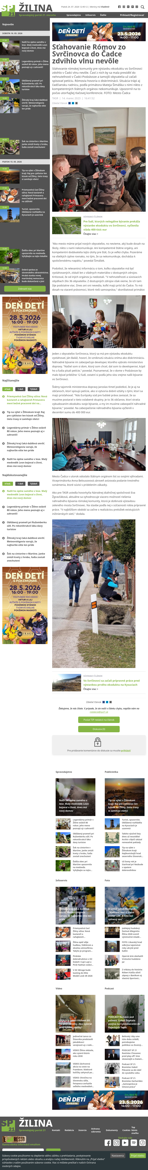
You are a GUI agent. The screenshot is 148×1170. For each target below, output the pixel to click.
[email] (76, 103)
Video (59, 988)
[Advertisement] (25, 124)
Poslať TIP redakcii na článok (99, 719)
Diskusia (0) (99, 729)
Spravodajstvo (73, 15)
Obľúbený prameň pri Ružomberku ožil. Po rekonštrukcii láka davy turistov (27, 526)
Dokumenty (112, 1130)
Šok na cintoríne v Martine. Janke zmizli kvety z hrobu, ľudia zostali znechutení (26, 557)
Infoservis (90, 15)
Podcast (109, 988)
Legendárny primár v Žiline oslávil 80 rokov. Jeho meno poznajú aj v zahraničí (26, 431)
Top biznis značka (135, 1130)
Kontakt (56, 1130)
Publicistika (111, 771)
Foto (107, 880)
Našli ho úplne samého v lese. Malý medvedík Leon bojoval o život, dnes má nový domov (27, 462)
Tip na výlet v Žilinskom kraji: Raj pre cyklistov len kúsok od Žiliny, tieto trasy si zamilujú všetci (26, 415)
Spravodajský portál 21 (32, 1130)
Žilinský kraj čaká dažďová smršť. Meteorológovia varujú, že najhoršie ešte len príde (26, 447)
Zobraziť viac (25, 288)
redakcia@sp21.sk (99, 712)
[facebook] (69, 103)
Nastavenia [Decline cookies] (118, 1155)
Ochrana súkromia (96, 1130)
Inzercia (82, 1130)
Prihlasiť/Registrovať (132, 15)
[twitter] (73, 103)
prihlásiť (126, 750)
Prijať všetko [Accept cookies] (137, 1155)
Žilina (35, 7)
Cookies (126, 1130)
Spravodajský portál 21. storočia (37, 15)
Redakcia (69, 1130)
